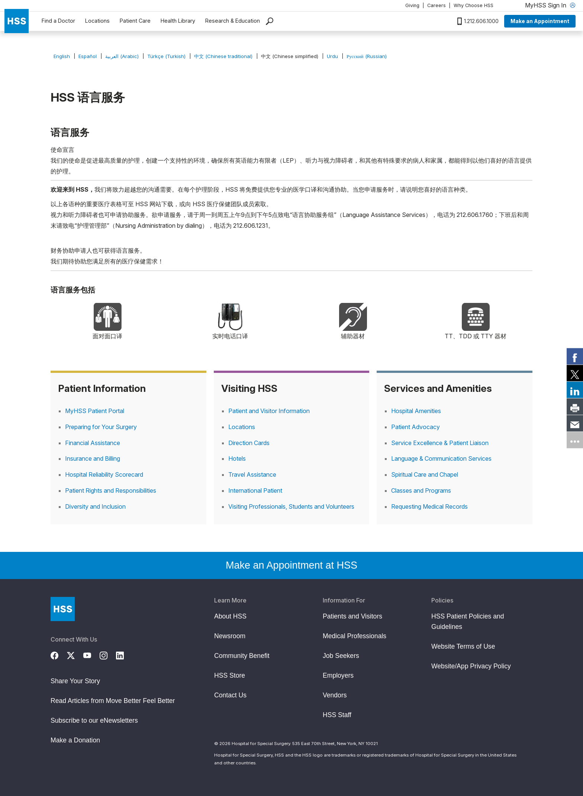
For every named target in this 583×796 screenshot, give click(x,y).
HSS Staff (337, 715)
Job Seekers (341, 655)
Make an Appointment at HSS (291, 565)
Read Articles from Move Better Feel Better (113, 700)
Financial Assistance (92, 443)
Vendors (335, 695)
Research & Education (232, 20)
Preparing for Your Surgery (101, 427)
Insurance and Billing (92, 458)
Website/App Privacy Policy (471, 666)
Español (87, 56)
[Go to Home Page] (63, 609)
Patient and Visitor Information (269, 411)
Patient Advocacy (415, 427)
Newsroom (229, 636)
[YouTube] (91, 654)
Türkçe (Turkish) (166, 56)
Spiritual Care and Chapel (424, 474)
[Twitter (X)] (75, 654)
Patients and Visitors (352, 616)
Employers (338, 675)
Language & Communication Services (441, 458)
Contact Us (230, 695)
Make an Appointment (539, 21)
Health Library (178, 20)
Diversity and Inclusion (95, 506)
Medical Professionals (354, 636)
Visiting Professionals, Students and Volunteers (291, 506)
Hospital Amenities (416, 411)
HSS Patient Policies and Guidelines (467, 621)
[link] (575, 356)
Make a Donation (75, 740)
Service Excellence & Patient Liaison (440, 443)
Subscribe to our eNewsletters (94, 720)
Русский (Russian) (367, 56)
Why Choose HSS (473, 5)
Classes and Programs (421, 490)
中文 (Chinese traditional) (223, 56)
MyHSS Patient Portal (94, 411)
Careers (436, 5)
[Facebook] (59, 654)
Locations (97, 20)
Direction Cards (249, 443)
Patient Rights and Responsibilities (110, 490)
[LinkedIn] (124, 654)
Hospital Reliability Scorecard (104, 474)
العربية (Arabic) (122, 56)
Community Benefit (242, 655)
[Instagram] (108, 654)
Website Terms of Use (463, 646)
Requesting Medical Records (429, 506)
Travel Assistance (252, 474)
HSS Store (229, 675)
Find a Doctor (58, 20)
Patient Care (135, 20)
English (62, 56)
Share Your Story (75, 681)
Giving (412, 5)
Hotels (237, 458)
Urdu (332, 56)
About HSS (230, 616)
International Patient (255, 490)
